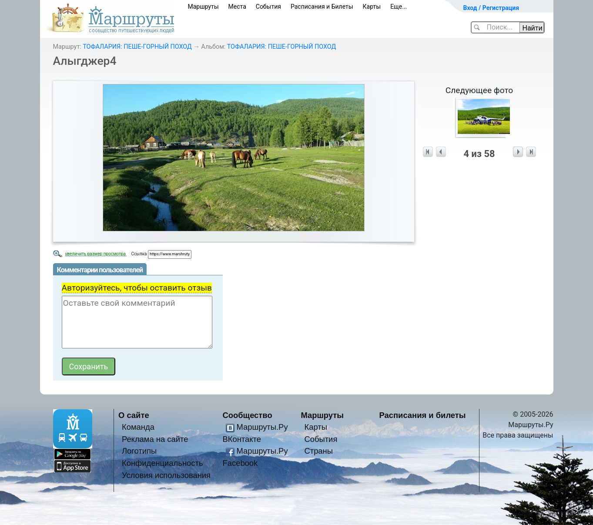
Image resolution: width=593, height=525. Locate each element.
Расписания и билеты (422, 415)
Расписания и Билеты (322, 6)
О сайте (133, 415)
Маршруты (203, 6)
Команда (138, 426)
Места (237, 6)
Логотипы (139, 450)
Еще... (398, 6)
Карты (372, 6)
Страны (318, 450)
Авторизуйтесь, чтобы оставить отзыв (137, 288)
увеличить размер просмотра (96, 253)
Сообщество (247, 415)
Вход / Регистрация (491, 7)
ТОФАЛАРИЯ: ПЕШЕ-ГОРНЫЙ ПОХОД (137, 46)
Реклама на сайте (155, 439)
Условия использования (166, 475)
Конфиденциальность (162, 463)
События (268, 6)
